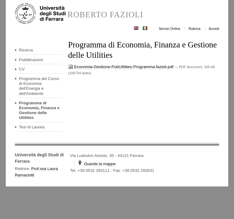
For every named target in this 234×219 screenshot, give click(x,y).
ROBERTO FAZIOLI (105, 15)
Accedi (214, 28)
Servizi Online (169, 28)
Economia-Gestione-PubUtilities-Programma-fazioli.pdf (121, 66)
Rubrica (194, 28)
